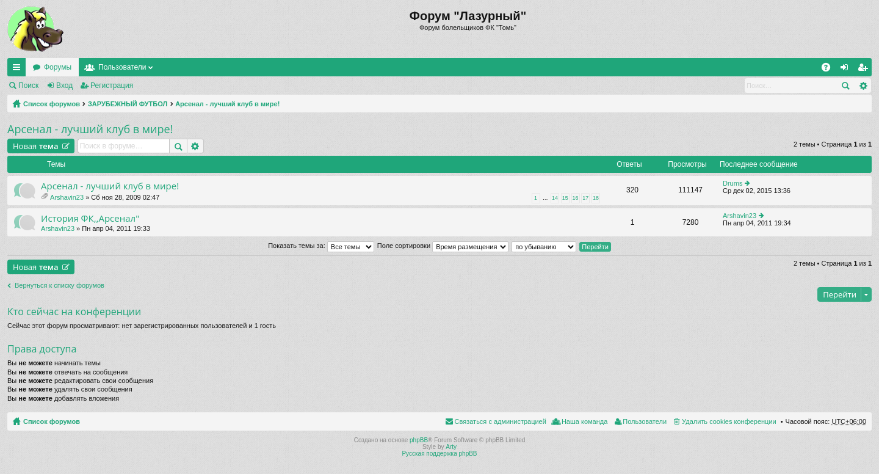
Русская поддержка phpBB (439, 453)
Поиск (28, 85)
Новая (36, 145)
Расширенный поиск (863, 85)
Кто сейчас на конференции (74, 311)
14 (555, 198)
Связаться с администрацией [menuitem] (500, 421)
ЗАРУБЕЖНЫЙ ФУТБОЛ (127, 104)
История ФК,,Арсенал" (90, 218)
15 (565, 198)
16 (576, 198)
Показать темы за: (321, 245)
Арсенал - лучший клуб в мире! (227, 104)
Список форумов (51, 104)
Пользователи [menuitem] (645, 421)
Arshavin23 (67, 197)
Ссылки (19, 69)
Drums (732, 183)
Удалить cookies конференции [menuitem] (729, 421)
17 (585, 198)
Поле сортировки (442, 245)
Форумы (57, 67)
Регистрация (111, 85)
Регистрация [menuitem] (865, 69)
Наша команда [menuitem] (584, 421)
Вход (64, 85)
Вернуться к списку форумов (59, 285)
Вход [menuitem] (847, 69)
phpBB (419, 440)
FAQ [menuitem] (830, 69)
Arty (451, 446)
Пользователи (122, 67)
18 (596, 198)
